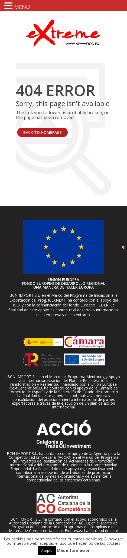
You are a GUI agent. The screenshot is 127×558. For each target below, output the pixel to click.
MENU (22, 7)
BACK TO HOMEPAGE (42, 132)
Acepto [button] (47, 550)
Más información (73, 550)
